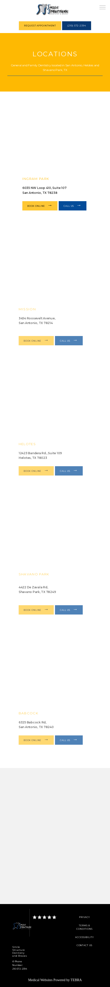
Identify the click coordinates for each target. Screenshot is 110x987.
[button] (103, 8)
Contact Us (85, 945)
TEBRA (76, 980)
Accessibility (84, 937)
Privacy (84, 917)
